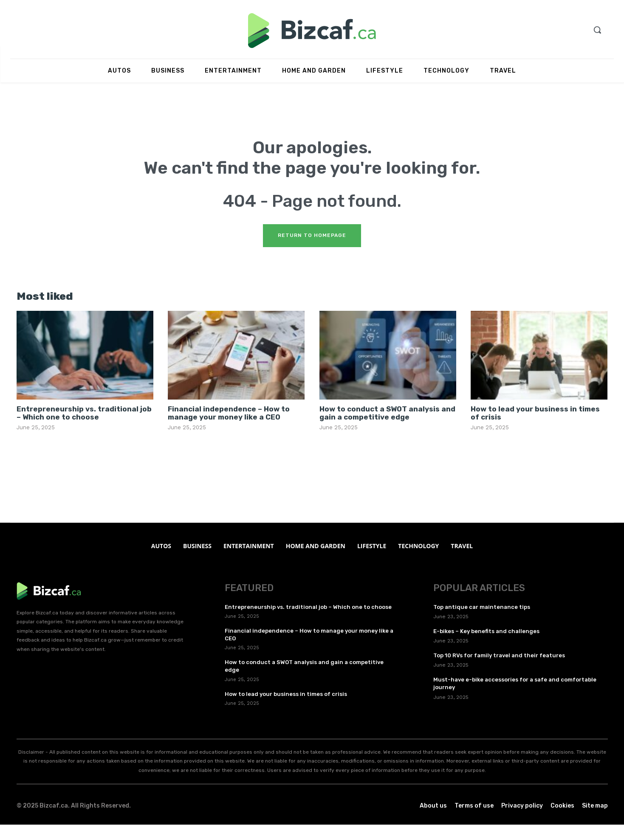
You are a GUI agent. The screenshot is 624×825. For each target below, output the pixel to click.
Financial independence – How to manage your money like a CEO (229, 413)
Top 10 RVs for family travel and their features (499, 656)
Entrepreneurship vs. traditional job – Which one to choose (84, 413)
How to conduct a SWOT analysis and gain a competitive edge (387, 413)
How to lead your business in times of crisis (535, 413)
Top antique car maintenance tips (481, 607)
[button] (597, 30)
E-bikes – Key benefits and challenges (486, 631)
